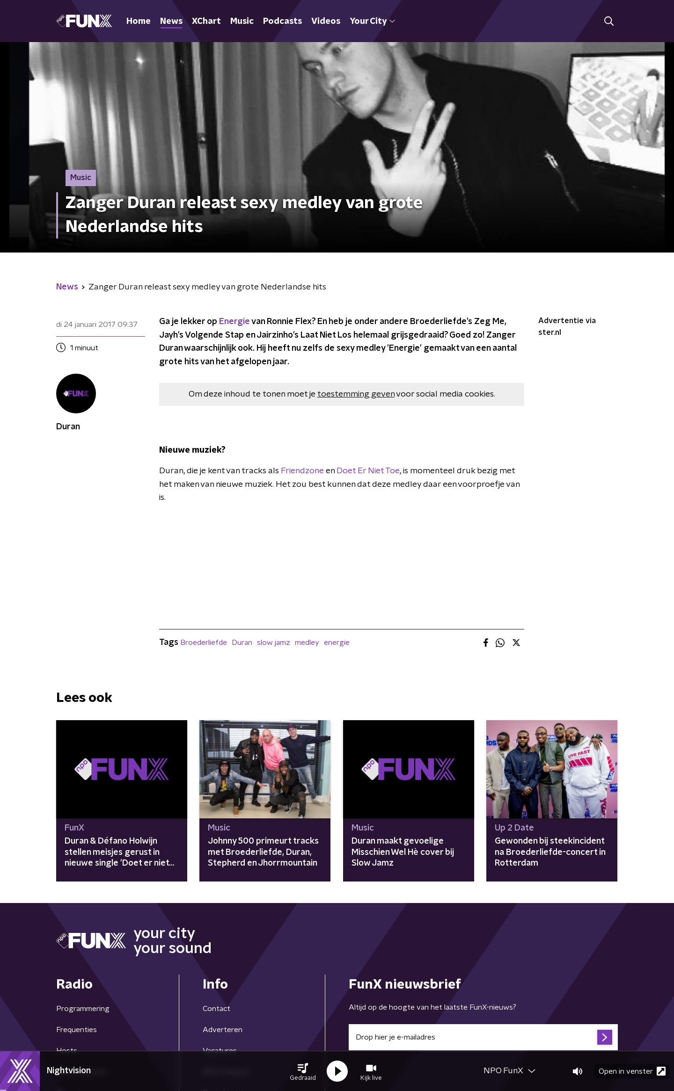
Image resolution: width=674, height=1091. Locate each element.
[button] (303, 1071)
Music (242, 21)
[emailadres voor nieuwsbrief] (483, 1037)
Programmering (83, 1008)
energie (337, 642)
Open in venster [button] (632, 1071)
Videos (325, 21)
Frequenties (76, 1029)
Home (138, 21)
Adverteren (222, 1029)
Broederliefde (203, 642)
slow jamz (273, 642)
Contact (216, 1008)
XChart (206, 21)
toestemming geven (356, 394)
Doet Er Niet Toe (368, 471)
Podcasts (282, 21)
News (171, 21)
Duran (242, 642)
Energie (235, 322)
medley (307, 642)
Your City (372, 21)
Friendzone (302, 471)
